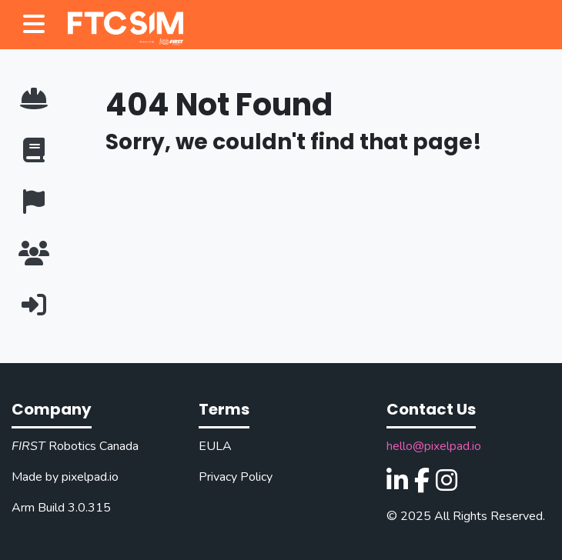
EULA (215, 446)
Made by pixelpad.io (65, 476)
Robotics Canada (75, 446)
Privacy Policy (236, 476)
